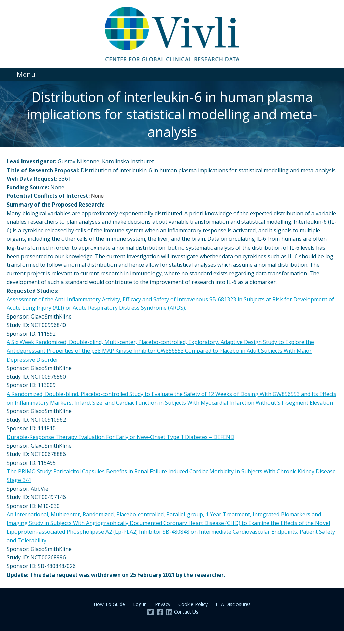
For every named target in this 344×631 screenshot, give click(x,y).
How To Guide (109, 604)
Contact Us (186, 611)
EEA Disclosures (233, 604)
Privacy (162, 604)
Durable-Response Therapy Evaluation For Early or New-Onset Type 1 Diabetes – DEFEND (120, 437)
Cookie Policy (193, 604)
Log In (140, 604)
